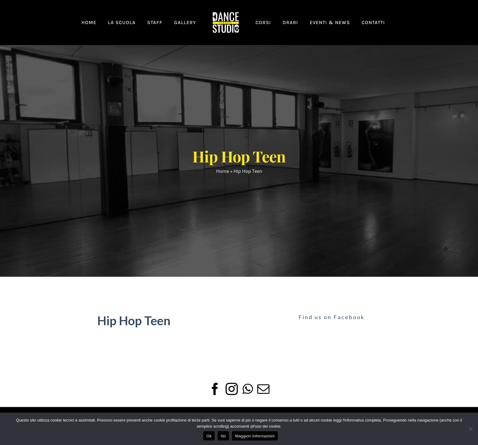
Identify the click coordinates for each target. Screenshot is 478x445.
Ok (209, 436)
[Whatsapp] (247, 389)
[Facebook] (215, 389)
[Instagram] (232, 389)
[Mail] (263, 389)
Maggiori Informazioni (255, 436)
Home (222, 171)
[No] (470, 429)
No (223, 436)
